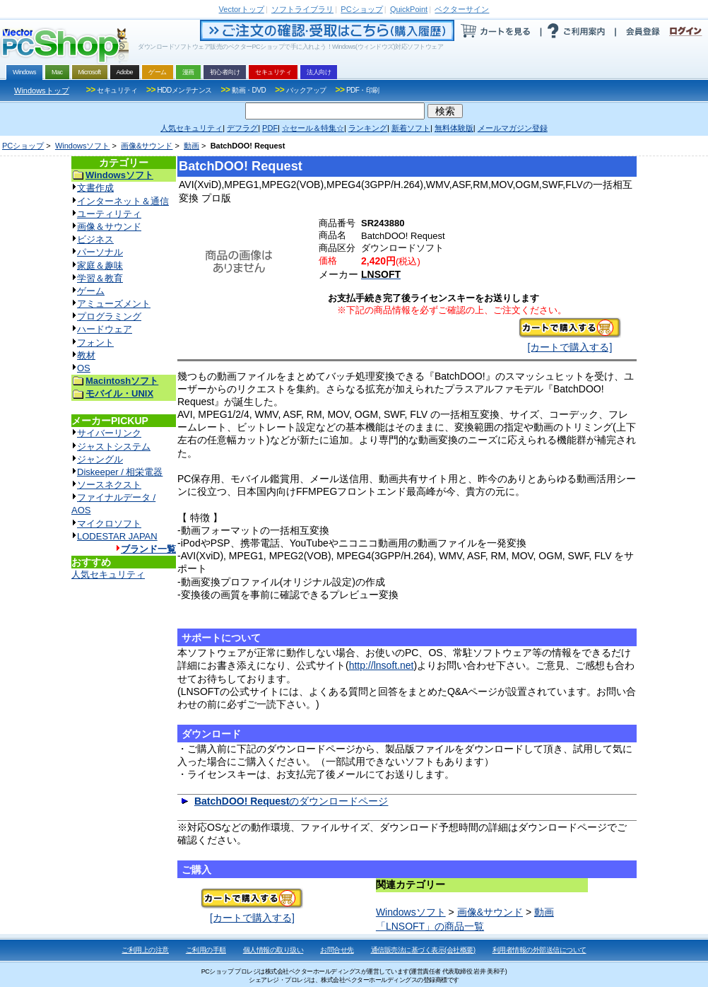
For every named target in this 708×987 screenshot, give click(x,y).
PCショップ (23, 145)
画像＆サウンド (109, 226)
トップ (241, 9)
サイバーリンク (109, 433)
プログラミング (109, 316)
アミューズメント (114, 303)
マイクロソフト (109, 523)
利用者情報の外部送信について (539, 950)
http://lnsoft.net (381, 665)
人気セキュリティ (108, 574)
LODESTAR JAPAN (117, 536)
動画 (191, 145)
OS (83, 368)
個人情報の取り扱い (273, 950)
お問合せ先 (337, 950)
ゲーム (91, 291)
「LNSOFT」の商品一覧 (430, 926)
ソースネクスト (109, 484)
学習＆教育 (100, 278)
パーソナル (100, 252)
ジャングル (100, 459)
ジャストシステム (114, 446)
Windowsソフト (82, 145)
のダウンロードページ (291, 801)
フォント (95, 342)
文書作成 (95, 187)
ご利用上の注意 (145, 950)
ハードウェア (104, 329)
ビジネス (95, 239)
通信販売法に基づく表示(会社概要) (423, 950)
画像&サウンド (146, 145)
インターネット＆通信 (123, 201)
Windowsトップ (41, 90)
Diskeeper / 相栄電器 (120, 472)
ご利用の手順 (206, 950)
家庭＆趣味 (100, 265)
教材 (86, 355)
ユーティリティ (109, 214)
